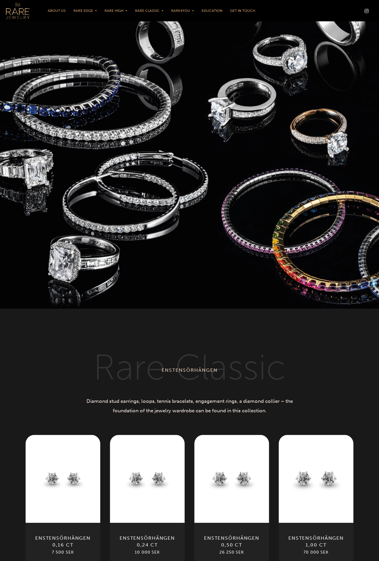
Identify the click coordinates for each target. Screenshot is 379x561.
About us (57, 11)
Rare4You (180, 11)
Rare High (114, 11)
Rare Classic (147, 11)
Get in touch (242, 11)
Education (212, 11)
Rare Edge (83, 11)
